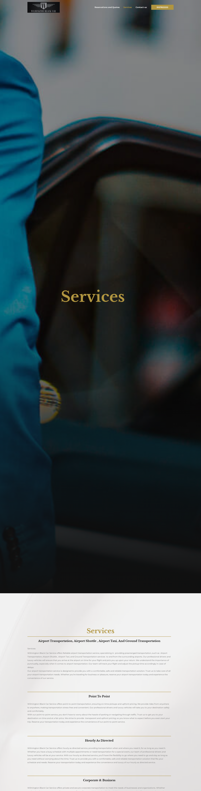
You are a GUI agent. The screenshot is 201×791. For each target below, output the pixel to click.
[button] (162, 7)
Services (127, 7)
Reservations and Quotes (107, 7)
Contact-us (141, 7)
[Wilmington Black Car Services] (43, 7)
